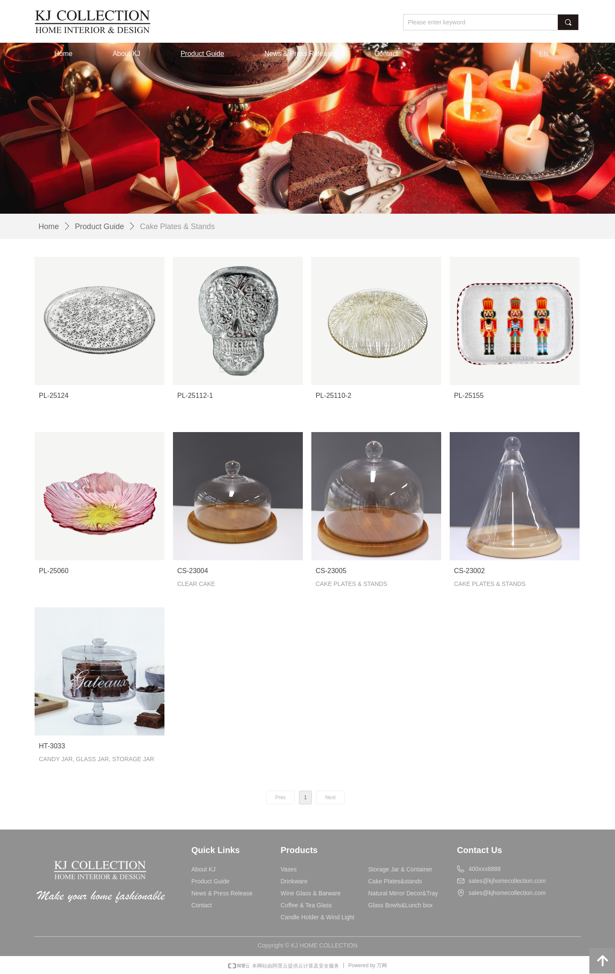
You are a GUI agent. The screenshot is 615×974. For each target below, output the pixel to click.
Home (48, 226)
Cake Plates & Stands (177, 226)
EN (543, 54)
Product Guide (99, 226)
